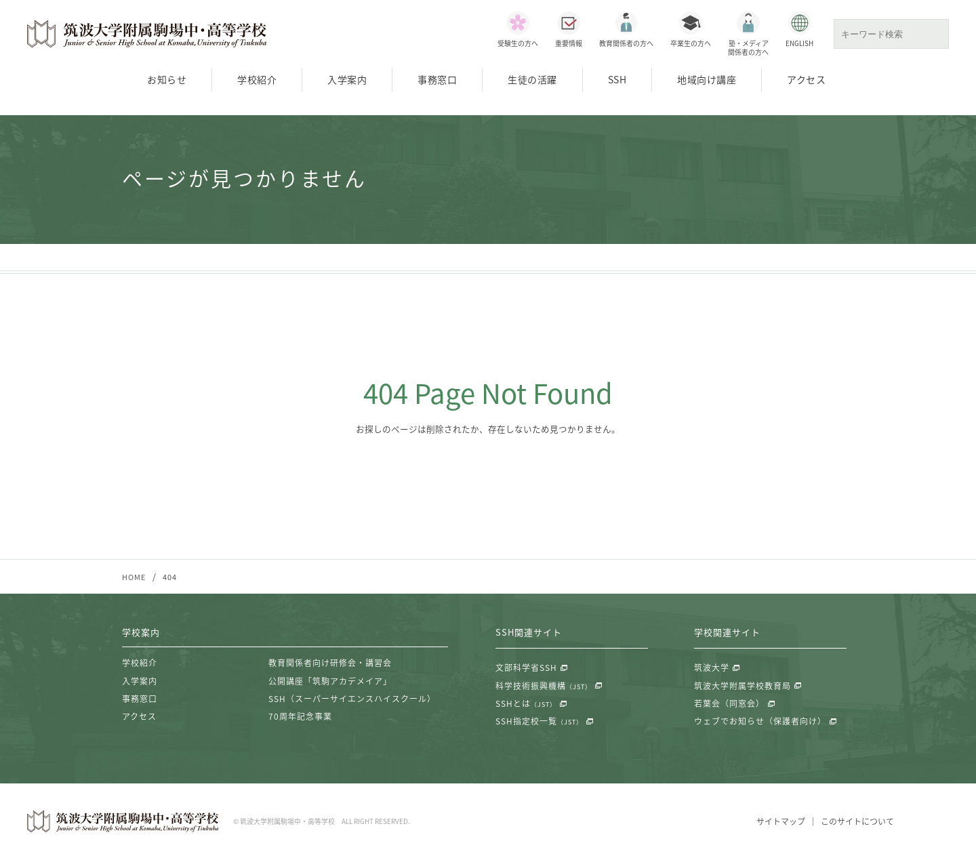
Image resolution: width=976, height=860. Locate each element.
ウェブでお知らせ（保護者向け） (760, 722)
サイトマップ (780, 822)
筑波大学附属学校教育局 (742, 686)
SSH (617, 79)
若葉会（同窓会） (729, 704)
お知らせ (166, 79)
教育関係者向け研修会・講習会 (330, 663)
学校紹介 (257, 79)
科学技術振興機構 (543, 686)
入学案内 (347, 79)
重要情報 (568, 43)
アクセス (806, 79)
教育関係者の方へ (626, 43)
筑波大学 (711, 668)
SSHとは (525, 704)
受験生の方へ (517, 43)
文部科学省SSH (526, 668)
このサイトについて (857, 822)
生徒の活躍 (532, 79)
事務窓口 (437, 79)
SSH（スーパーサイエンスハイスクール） (352, 699)
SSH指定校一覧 (539, 722)
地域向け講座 (706, 79)
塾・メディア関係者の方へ (748, 47)
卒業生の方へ (690, 43)
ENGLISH (799, 43)
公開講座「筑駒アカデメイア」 (330, 681)
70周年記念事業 (300, 717)
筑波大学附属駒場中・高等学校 (147, 33)
